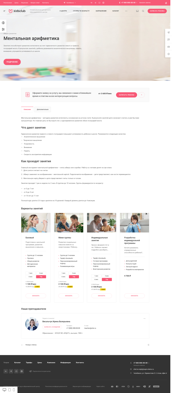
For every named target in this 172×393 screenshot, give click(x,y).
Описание (27, 109)
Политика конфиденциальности (56, 386)
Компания (51, 363)
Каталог (17, 363)
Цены (39, 363)
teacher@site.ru (90, 328)
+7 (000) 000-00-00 (73, 328)
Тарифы (29, 363)
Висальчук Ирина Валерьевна (56, 321)
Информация (65, 363)
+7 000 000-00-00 (128, 3)
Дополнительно (43, 109)
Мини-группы (64, 237)
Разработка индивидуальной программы (132, 240)
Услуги (6, 363)
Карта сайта (100, 386)
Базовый (30, 237)
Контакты (80, 363)
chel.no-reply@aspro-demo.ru (143, 369)
